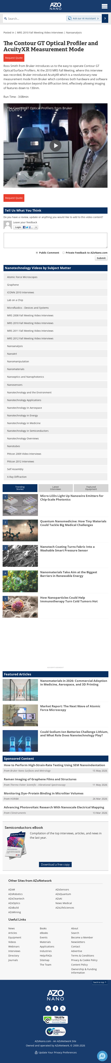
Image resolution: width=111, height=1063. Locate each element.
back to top (100, 982)
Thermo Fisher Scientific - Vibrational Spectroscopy (37, 784)
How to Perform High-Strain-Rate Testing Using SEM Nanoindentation (54, 765)
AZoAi (59, 898)
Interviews (14, 951)
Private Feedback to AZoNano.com (87, 252)
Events (43, 937)
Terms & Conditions (82, 955)
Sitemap (44, 960)
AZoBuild (13, 907)
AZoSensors (62, 889)
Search (75, 933)
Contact (75, 946)
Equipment (14, 937)
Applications (47, 946)
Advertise (76, 951)
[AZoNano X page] (63, 1008)
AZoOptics (14, 903)
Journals (13, 960)
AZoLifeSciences (65, 907)
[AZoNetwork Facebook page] (55, 1008)
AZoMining (14, 912)
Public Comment (49, 252)
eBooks (44, 933)
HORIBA (14, 798)
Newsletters (78, 942)
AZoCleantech (16, 898)
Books (43, 928)
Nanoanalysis (74, 32)
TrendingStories (20, 488)
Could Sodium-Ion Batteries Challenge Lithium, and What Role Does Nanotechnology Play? (74, 733)
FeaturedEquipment (91, 488)
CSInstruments (18, 812)
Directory (13, 955)
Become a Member (82, 937)
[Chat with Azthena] (102, 1056)
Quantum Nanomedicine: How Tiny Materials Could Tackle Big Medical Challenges (73, 523)
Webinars (13, 946)
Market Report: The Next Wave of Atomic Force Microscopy (70, 708)
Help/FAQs (46, 955)
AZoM (11, 889)
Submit (101, 258)
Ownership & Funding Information (84, 970)
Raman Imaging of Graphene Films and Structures (40, 779)
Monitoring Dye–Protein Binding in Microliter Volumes (43, 793)
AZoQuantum (63, 894)
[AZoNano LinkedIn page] (48, 1008)
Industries (46, 951)
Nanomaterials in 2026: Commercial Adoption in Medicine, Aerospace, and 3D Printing (73, 682)
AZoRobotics (15, 894)
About (74, 928)
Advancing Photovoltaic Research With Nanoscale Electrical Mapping (54, 807)
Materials (45, 942)
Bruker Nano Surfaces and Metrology (30, 770)
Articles (12, 933)
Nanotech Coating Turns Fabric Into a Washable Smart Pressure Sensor (67, 548)
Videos (12, 942)
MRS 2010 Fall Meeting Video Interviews (40, 32)
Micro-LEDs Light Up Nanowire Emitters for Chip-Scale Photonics (72, 497)
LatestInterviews (55, 488)
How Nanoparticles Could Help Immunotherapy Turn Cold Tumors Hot (69, 599)
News (11, 928)
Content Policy (79, 964)
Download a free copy (55, 864)
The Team (45, 964)
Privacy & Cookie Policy (84, 960)
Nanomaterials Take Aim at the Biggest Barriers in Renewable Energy (68, 574)
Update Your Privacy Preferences (55, 1052)
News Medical (64, 903)
